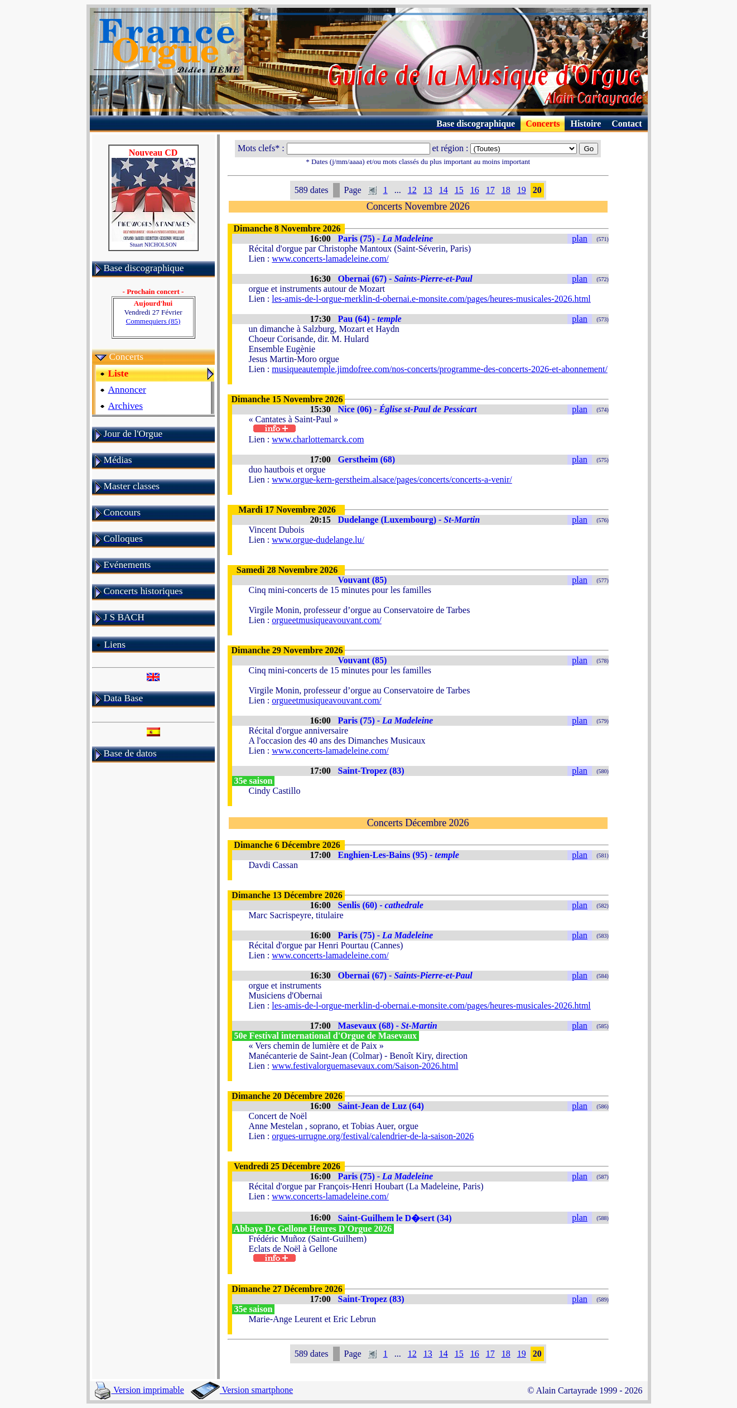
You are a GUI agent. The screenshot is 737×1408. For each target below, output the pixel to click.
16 (474, 190)
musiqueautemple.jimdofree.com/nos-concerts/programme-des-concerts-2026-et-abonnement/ (440, 369)
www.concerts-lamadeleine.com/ (330, 258)
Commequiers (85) (153, 321)
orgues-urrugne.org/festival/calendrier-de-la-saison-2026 (373, 1136)
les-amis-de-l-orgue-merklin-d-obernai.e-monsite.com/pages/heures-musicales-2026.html (431, 298)
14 (443, 190)
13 (427, 190)
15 (459, 190)
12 (412, 190)
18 (506, 190)
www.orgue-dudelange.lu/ (318, 539)
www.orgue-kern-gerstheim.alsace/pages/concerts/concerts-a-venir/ (392, 479)
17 (490, 190)
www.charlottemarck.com (318, 439)
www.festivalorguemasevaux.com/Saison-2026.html (365, 1066)
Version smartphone (242, 1390)
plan (579, 238)
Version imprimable (139, 1390)
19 (521, 190)
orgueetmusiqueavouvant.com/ (327, 620)
